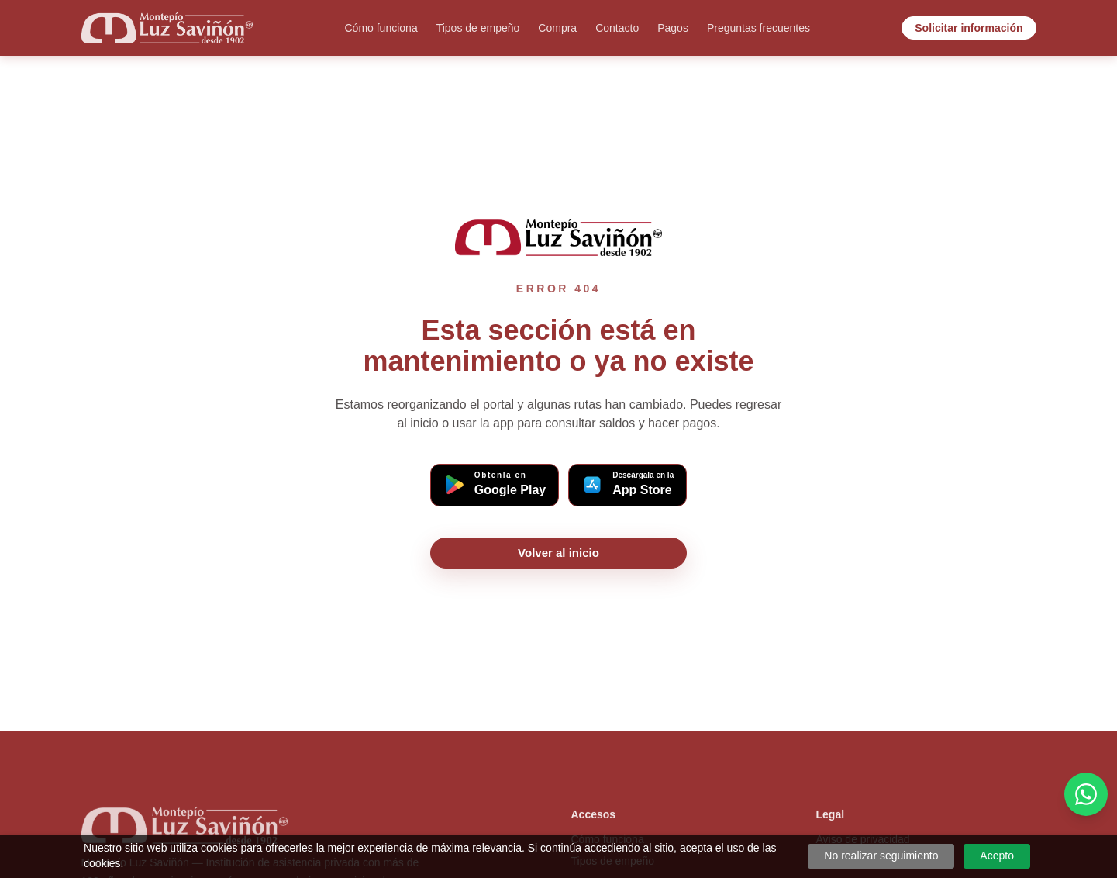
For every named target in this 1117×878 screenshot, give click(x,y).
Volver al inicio (558, 552)
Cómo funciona (381, 28)
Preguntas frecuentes (758, 28)
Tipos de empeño (478, 28)
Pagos (672, 28)
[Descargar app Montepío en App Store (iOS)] (627, 485)
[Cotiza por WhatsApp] (1086, 794)
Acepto (997, 855)
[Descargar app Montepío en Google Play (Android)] (494, 485)
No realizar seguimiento (881, 855)
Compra (557, 28)
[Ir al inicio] (167, 27)
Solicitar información (968, 28)
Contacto (617, 28)
